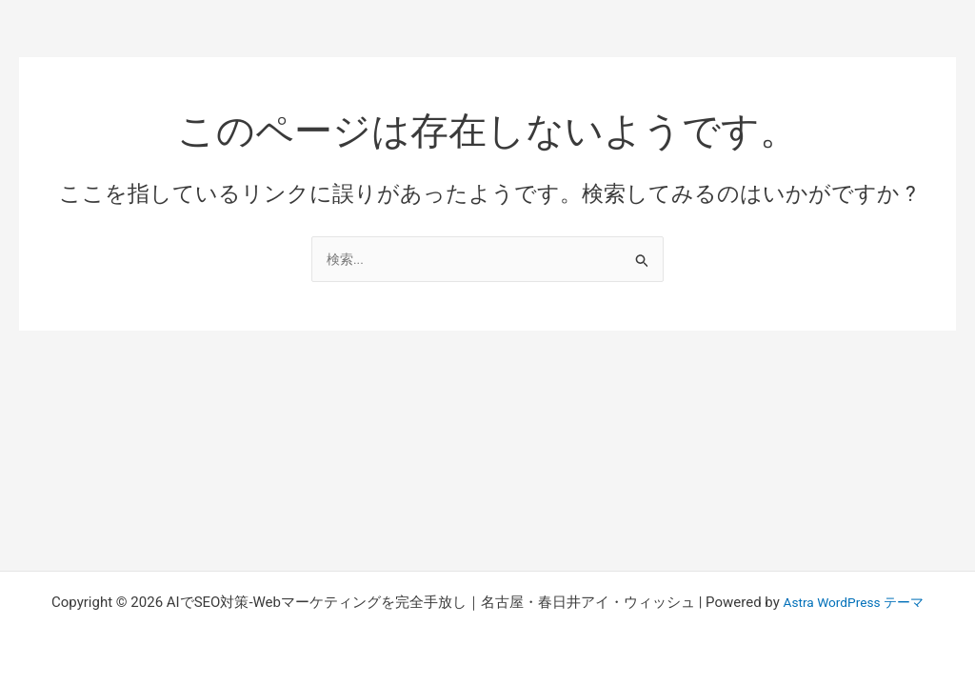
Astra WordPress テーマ (853, 602)
